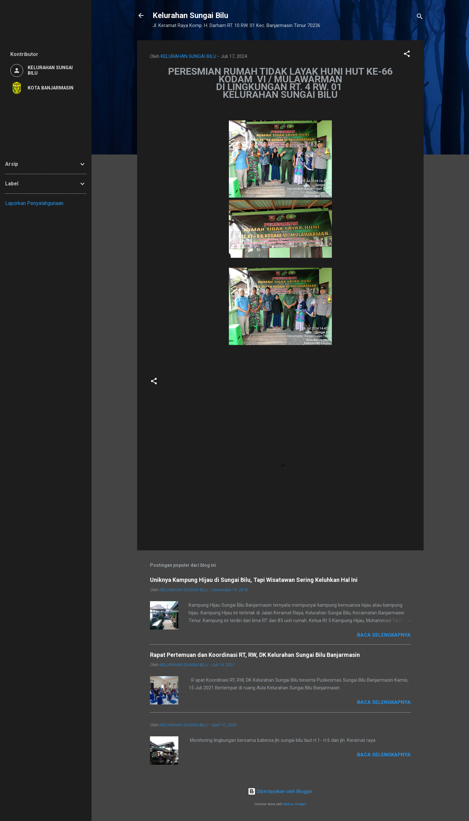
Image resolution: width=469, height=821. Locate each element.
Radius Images (294, 804)
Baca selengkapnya (384, 635)
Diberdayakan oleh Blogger (280, 791)
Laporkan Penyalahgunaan (34, 203)
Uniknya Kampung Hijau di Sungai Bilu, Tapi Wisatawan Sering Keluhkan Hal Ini (254, 579)
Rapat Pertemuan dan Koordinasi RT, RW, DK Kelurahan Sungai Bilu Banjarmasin (255, 654)
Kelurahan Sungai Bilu (190, 15)
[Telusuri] (420, 17)
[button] (407, 55)
